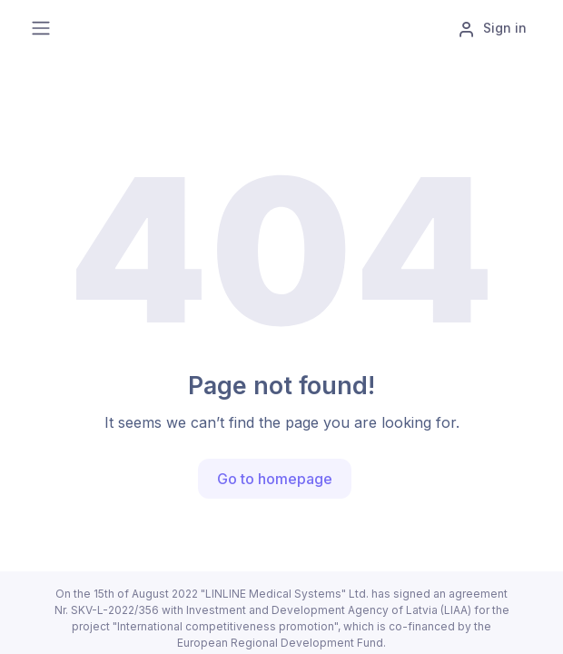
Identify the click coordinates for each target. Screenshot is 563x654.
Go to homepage (274, 479)
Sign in (492, 29)
